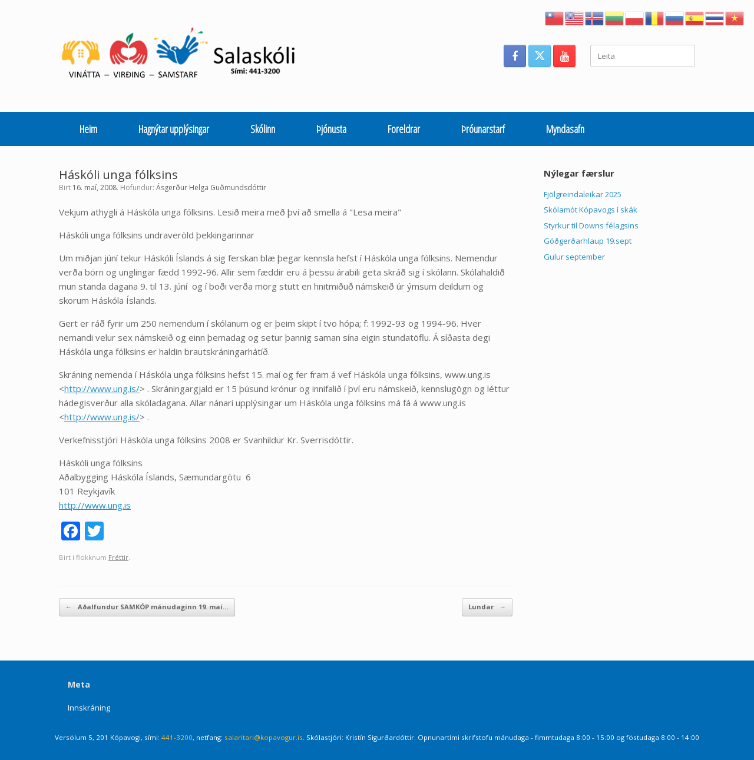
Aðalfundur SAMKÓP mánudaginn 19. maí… (147, 607)
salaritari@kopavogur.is (263, 737)
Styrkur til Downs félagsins (591, 225)
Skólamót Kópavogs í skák (590, 209)
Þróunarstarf (483, 129)
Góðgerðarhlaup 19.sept (587, 240)
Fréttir (118, 557)
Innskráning (89, 707)
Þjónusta (331, 129)
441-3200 (177, 737)
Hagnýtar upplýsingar (173, 129)
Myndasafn (565, 129)
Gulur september (574, 256)
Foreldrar (404, 129)
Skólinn (262, 129)
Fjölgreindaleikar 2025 (582, 194)
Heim (88, 129)
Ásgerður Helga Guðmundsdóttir (211, 187)
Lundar (487, 607)
